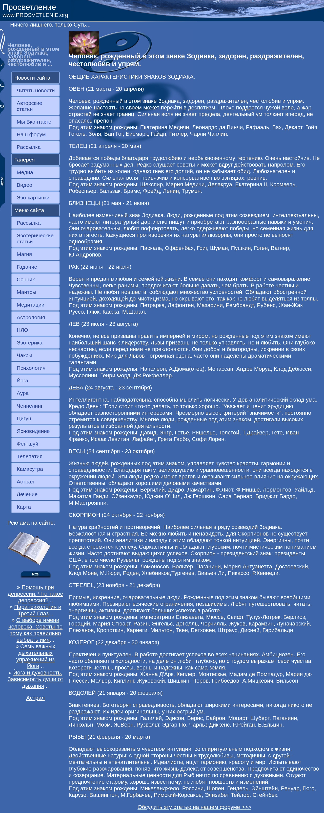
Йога (22, 380)
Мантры (26, 292)
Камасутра (30, 469)
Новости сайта (32, 78)
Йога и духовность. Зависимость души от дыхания (36, 679)
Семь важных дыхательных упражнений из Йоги (35, 656)
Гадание (27, 267)
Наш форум (31, 134)
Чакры (24, 355)
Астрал (25, 481)
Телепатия (30, 456)
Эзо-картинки (33, 197)
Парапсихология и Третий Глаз (37, 610)
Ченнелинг (30, 406)
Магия (24, 254)
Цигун (24, 418)
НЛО (22, 330)
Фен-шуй (27, 444)
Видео (24, 185)
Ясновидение (33, 431)
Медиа (25, 172)
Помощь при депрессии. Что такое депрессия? (35, 593)
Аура (23, 393)
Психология (31, 368)
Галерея (24, 159)
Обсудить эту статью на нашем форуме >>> (194, 807)
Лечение (27, 494)
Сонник (26, 279)
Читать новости (36, 90)
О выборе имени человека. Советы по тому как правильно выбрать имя (35, 630)
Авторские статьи (29, 106)
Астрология (31, 317)
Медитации (30, 305)
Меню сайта (29, 210)
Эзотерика (30, 342)
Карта (24, 507)
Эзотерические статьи (35, 238)
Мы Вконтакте (34, 122)
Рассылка (29, 147)
